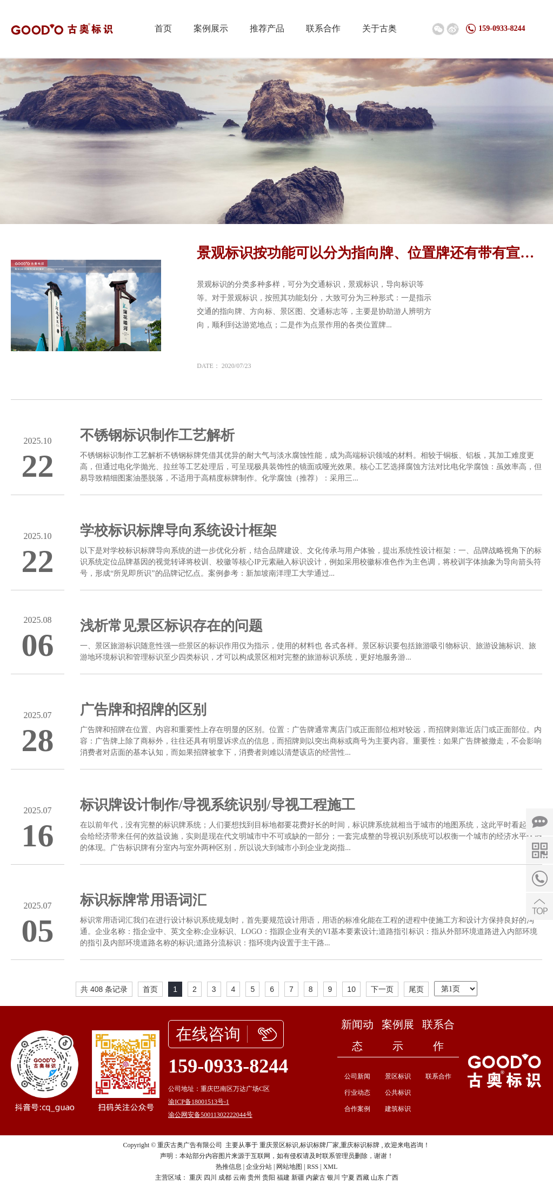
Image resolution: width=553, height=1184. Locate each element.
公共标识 (398, 1092)
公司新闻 (357, 1076)
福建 (283, 1177)
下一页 (382, 989)
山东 (377, 1177)
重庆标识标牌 (360, 1145)
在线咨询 (208, 1034)
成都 (224, 1177)
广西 (391, 1177)
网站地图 (289, 1166)
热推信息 (229, 1166)
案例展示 (211, 28)
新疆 (297, 1177)
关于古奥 (379, 28)
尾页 (416, 989)
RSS (312, 1166)
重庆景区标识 (278, 1145)
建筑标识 (398, 1109)
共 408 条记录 (104, 989)
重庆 (195, 1177)
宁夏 (348, 1177)
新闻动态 (357, 1035)
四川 (210, 1177)
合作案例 (357, 1109)
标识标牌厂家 (319, 1145)
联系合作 (323, 28)
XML (330, 1166)
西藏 (362, 1177)
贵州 (254, 1177)
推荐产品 (267, 28)
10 (351, 989)
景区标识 (398, 1076)
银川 (333, 1177)
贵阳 (268, 1177)
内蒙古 (315, 1177)
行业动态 (357, 1092)
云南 (239, 1177)
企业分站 (259, 1166)
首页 (163, 28)
